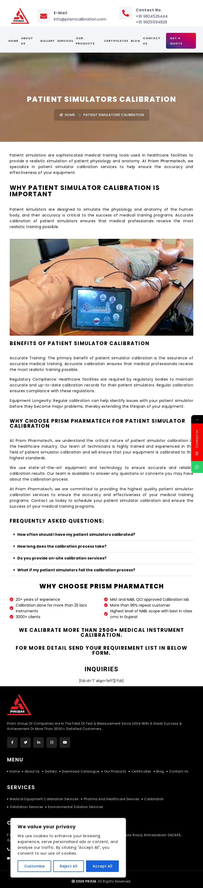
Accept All (102, 866)
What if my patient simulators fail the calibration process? (76, 565)
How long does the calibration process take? (61, 542)
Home (13, 37)
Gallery (47, 37)
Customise (34, 866)
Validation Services (26, 802)
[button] (101, 530)
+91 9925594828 (151, 18)
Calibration (154, 795)
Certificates (143, 767)
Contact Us (152, 37)
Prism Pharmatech (166, 157)
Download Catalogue (81, 767)
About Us (27, 37)
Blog (135, 37)
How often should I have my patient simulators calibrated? (76, 530)
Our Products (85, 37)
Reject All (68, 866)
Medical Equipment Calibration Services (44, 795)
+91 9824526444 (152, 12)
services (65, 37)
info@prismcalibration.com (80, 15)
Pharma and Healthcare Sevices (112, 795)
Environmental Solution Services (76, 802)
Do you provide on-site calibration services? (61, 554)
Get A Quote (176, 37)
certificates (116, 37)
